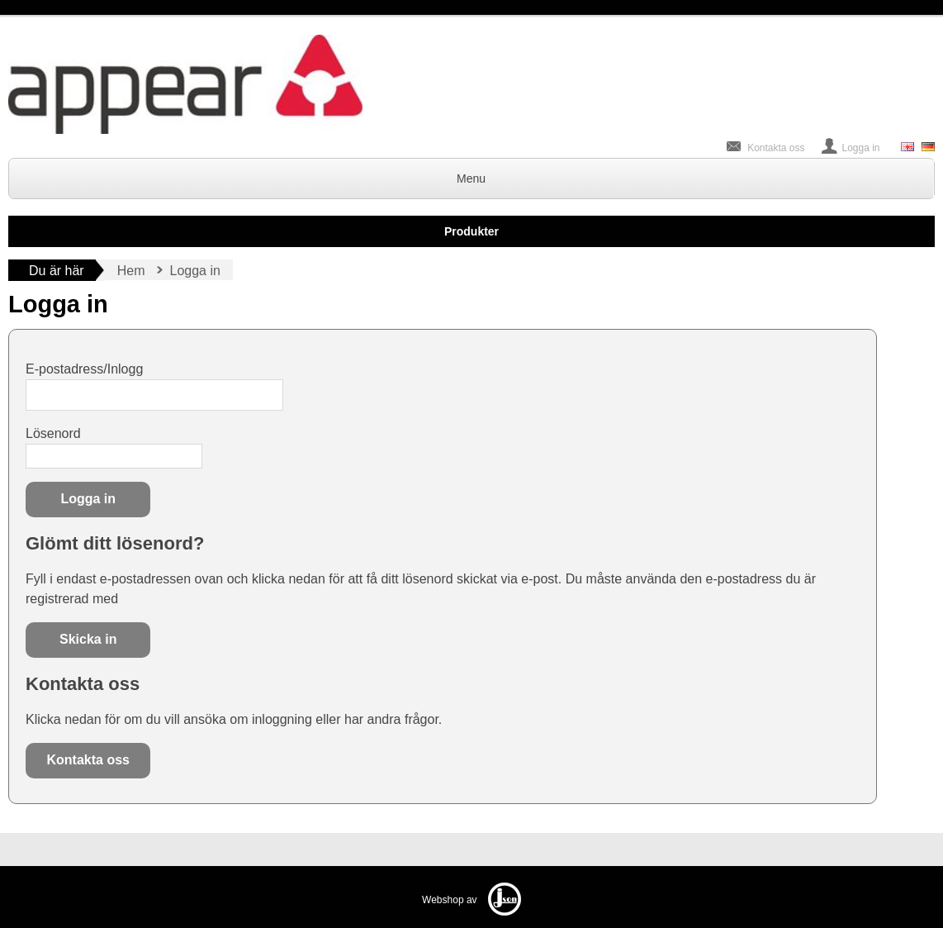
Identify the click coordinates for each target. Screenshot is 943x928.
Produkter (471, 231)
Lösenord (53, 433)
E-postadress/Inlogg (84, 369)
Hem (131, 271)
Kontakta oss (775, 148)
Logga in (861, 148)
